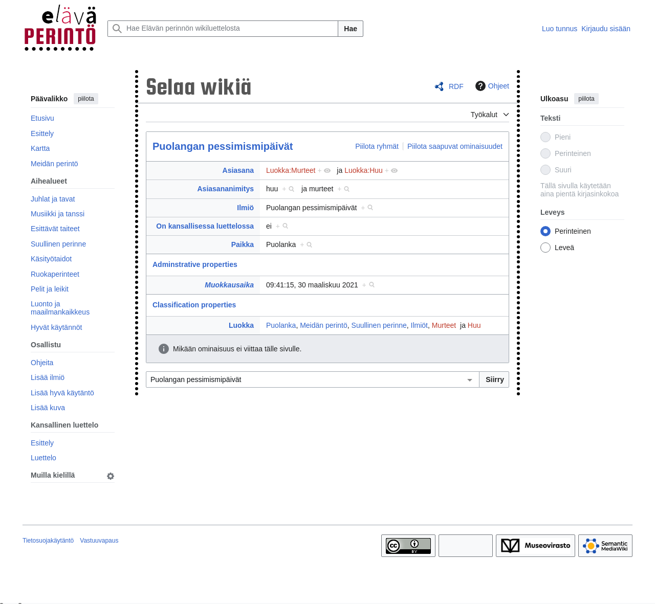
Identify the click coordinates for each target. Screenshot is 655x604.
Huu (474, 325)
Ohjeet (491, 86)
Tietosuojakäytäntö (48, 540)
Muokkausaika (229, 285)
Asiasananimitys (226, 189)
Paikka (242, 244)
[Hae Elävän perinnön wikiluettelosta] (222, 28)
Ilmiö (245, 208)
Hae (350, 29)
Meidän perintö (323, 325)
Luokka (241, 325)
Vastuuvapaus (99, 540)
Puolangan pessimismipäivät (222, 146)
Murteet (444, 325)
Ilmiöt (419, 325)
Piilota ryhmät (377, 146)
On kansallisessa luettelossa (205, 226)
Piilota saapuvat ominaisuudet (455, 146)
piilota (86, 98)
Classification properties (194, 305)
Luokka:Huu (363, 170)
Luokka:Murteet (291, 170)
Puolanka (281, 325)
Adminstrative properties (194, 264)
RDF (456, 86)
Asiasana (238, 170)
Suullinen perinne (379, 325)
